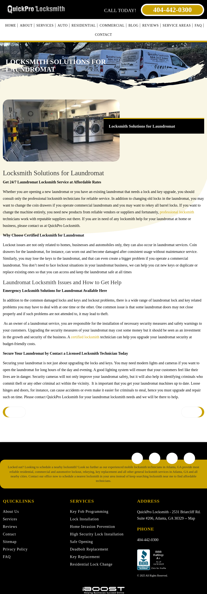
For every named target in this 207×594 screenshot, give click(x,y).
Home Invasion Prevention (92, 526)
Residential (84, 25)
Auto (62, 25)
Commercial (112, 25)
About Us (11, 511)
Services (45, 25)
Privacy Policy (15, 549)
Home (10, 25)
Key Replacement (85, 557)
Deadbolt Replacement (89, 549)
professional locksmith (177, 212)
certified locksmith (85, 337)
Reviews (150, 25)
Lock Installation (84, 519)
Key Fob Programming (89, 511)
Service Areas (177, 25)
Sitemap (10, 542)
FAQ (198, 25)
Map (191, 518)
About (26, 25)
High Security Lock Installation (97, 534)
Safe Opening (81, 542)
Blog (133, 25)
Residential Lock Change (91, 564)
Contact (103, 35)
